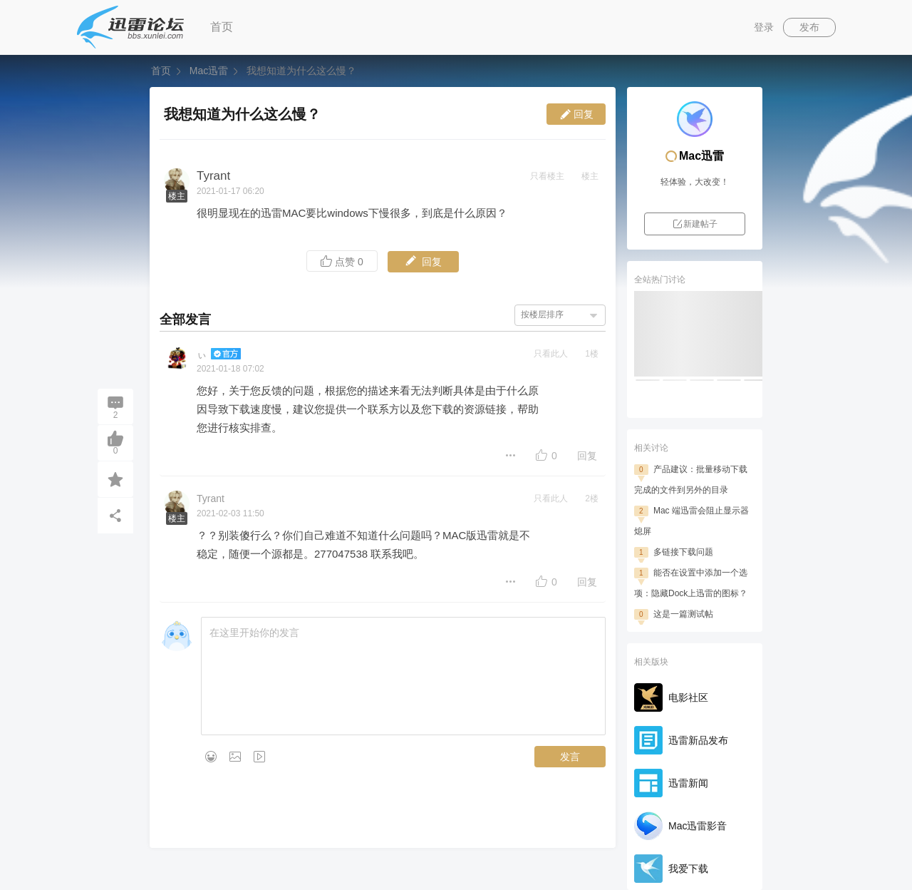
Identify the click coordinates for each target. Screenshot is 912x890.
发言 (570, 756)
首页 (221, 27)
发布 (809, 27)
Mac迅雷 (209, 70)
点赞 (342, 261)
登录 (764, 27)
